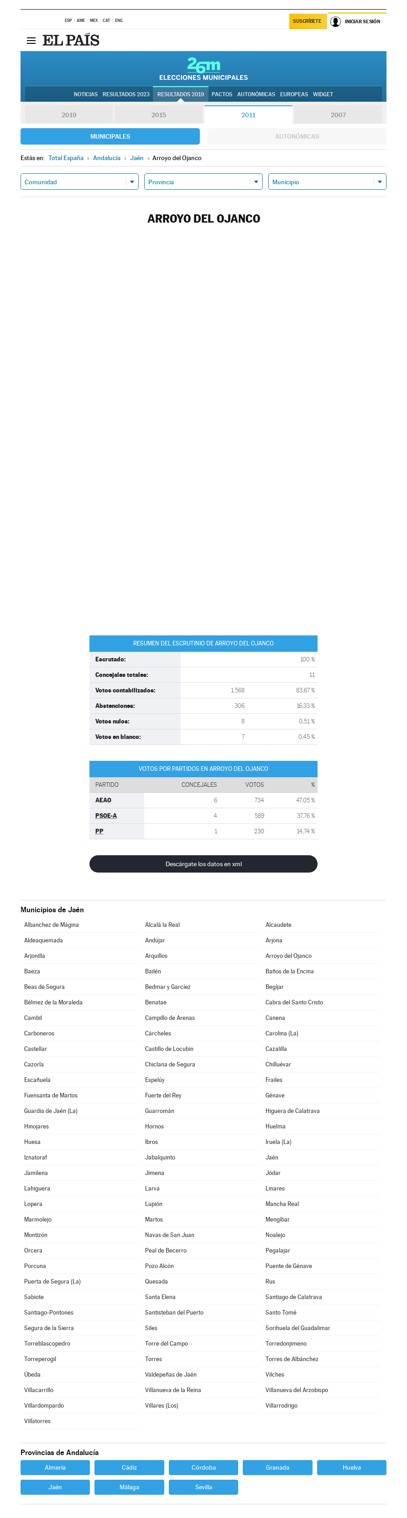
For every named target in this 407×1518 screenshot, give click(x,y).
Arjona (274, 940)
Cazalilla (276, 1048)
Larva (152, 1188)
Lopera (33, 1204)
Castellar (35, 1048)
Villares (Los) (161, 1405)
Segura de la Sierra (49, 1328)
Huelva (352, 1467)
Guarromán (159, 1110)
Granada (277, 1467)
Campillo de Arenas (170, 1017)
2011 (248, 115)
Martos (154, 1219)
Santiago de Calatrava (294, 1297)
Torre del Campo (166, 1343)
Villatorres (37, 1421)
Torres (153, 1359)
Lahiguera (37, 1188)
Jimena (154, 1173)
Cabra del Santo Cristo (294, 1002)
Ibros (151, 1141)
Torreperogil (40, 1359)
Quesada (156, 1281)
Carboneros (39, 1033)
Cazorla (34, 1064)
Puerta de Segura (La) (52, 1281)
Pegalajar (278, 1250)
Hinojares (36, 1126)
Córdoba (204, 1467)
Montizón (35, 1235)
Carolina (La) (282, 1033)
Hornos (154, 1126)
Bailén (153, 971)
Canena (275, 1017)
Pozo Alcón (159, 1266)
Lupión (153, 1204)
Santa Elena (160, 1297)
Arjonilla (34, 955)
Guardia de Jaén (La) (51, 1110)
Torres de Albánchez (292, 1359)
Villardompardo (44, 1405)
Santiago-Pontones (48, 1312)
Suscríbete (307, 21)
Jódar (273, 1173)
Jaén (272, 1157)
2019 (69, 115)
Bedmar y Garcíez (168, 986)
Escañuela (37, 1079)
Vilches (275, 1374)
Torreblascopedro (47, 1343)
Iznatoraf (35, 1157)
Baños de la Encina (290, 971)
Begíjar (275, 986)
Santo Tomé (281, 1312)
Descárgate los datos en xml (204, 864)
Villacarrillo (38, 1390)
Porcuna (35, 1266)
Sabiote (34, 1297)
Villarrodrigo (281, 1405)
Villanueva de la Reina (173, 1390)
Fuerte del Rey (163, 1095)
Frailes (274, 1079)
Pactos (222, 94)
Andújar (155, 940)
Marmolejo (38, 1219)
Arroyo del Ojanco (289, 955)
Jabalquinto (160, 1157)
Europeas (294, 94)
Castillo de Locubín (169, 1048)
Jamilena (36, 1173)
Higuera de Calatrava (293, 1110)
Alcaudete (279, 924)
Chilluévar (278, 1064)
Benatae (156, 1002)
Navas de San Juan (169, 1235)
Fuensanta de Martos (51, 1095)
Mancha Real (282, 1204)
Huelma (276, 1126)
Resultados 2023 (126, 94)
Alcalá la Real (162, 924)
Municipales (110, 136)
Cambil (33, 1017)
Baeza (32, 971)
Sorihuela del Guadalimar (298, 1328)
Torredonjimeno (286, 1343)
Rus (270, 1281)
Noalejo (275, 1235)
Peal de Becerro (166, 1250)
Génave (275, 1095)
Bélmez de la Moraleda (53, 1002)
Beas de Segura (44, 986)
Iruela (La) (279, 1141)
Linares (275, 1188)
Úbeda (32, 1374)
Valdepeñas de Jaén (171, 1374)
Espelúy (155, 1079)
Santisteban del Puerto (174, 1312)
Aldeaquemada (43, 940)
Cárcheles (158, 1033)
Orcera (33, 1250)
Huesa (32, 1141)
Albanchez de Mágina (51, 924)
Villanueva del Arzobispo (297, 1390)
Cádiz (129, 1467)
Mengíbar (278, 1219)
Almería (55, 1467)
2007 (338, 115)
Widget (323, 94)
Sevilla (203, 1487)
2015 (158, 115)
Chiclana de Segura (170, 1064)
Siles (151, 1328)
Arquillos (156, 955)
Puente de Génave (289, 1266)
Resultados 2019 (180, 94)
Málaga (129, 1487)
